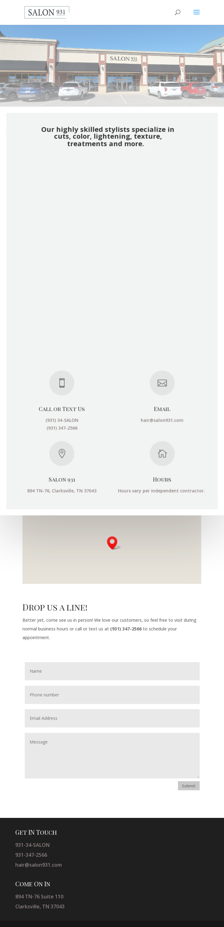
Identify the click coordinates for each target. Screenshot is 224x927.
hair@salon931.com (38, 864)
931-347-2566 (31, 854)
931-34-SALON (32, 845)
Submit (187, 784)
